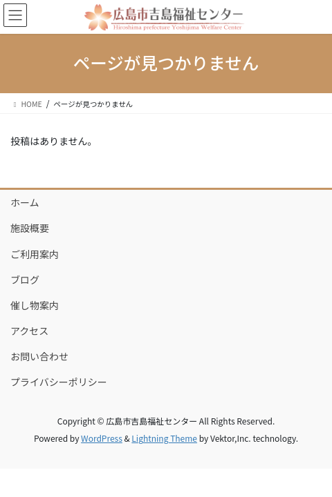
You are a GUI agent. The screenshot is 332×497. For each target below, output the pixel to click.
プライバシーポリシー (58, 382)
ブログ (24, 279)
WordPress (101, 438)
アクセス (29, 331)
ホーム (24, 202)
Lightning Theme (164, 438)
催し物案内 (34, 305)
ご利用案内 (34, 254)
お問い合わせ (39, 356)
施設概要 (29, 228)
